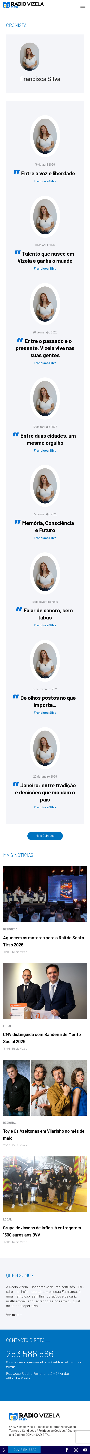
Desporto (10, 929)
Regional (9, 1122)
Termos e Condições (22, 1430)
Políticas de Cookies (52, 1430)
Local (7, 1026)
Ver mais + (14, 1314)
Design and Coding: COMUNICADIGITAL (43, 1432)
